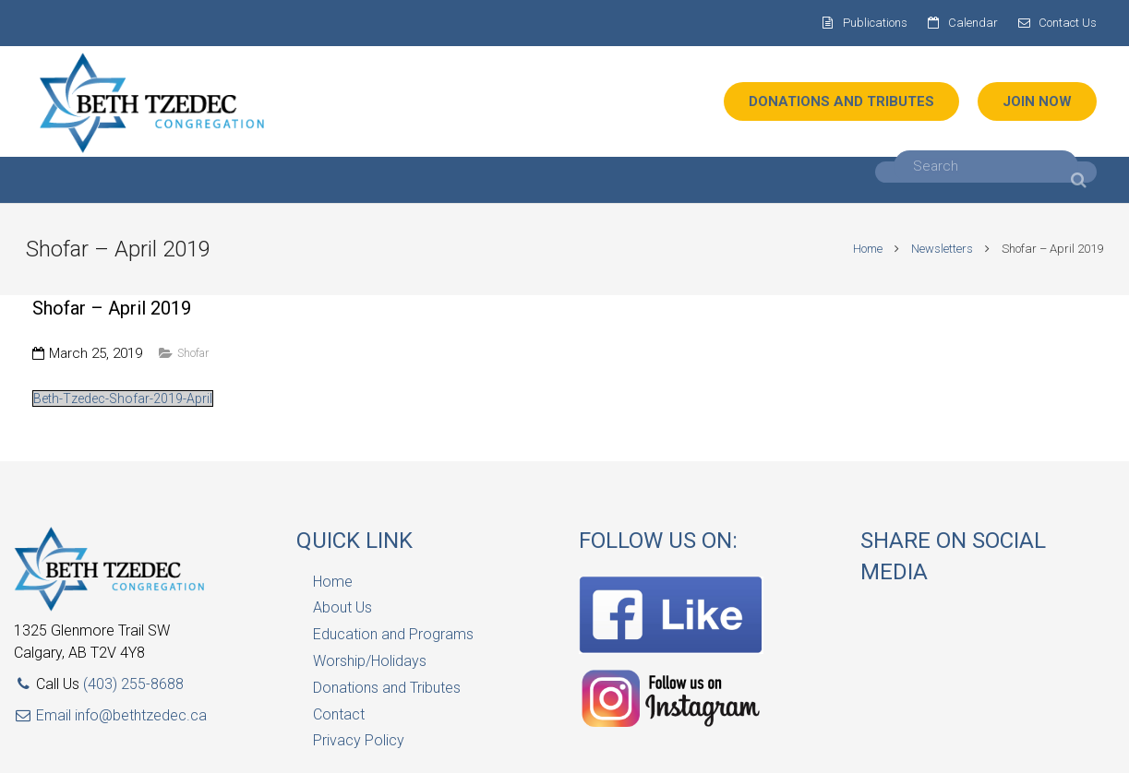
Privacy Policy (358, 740)
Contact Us (1068, 23)
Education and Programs (393, 634)
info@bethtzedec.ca (141, 715)
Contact (339, 714)
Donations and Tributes (387, 687)
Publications (875, 23)
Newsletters (936, 249)
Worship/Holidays (369, 661)
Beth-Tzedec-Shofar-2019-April (122, 398)
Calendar (973, 23)
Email (44, 715)
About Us (342, 607)
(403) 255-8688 (133, 684)
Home (861, 249)
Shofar (193, 353)
